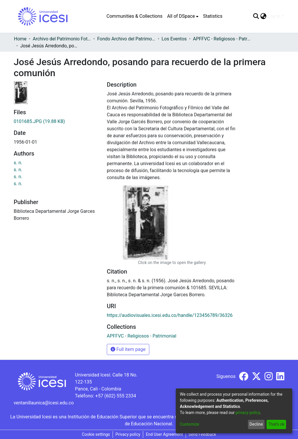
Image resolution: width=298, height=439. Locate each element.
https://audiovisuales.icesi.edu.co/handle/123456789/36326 (170, 315)
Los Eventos (174, 39)
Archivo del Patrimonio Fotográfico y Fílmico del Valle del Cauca (62, 39)
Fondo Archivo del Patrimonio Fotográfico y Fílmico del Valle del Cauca (126, 39)
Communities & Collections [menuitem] (134, 16)
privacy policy (247, 412)
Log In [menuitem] (273, 16)
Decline (256, 424)
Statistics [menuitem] (213, 16)
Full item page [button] (128, 349)
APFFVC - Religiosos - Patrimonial (222, 39)
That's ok (276, 424)
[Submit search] (256, 16)
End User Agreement (164, 434)
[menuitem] (182, 16)
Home (20, 39)
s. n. (18, 162)
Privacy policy (128, 434)
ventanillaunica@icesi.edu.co (44, 403)
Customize (189, 424)
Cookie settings (96, 434)
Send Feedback (202, 434)
